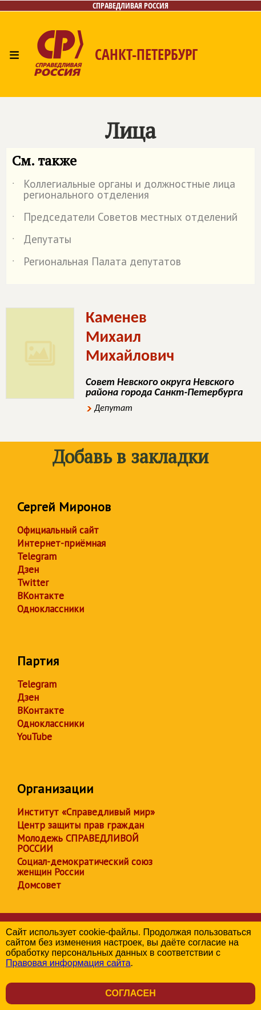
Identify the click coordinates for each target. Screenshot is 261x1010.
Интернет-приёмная (61, 543)
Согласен (130, 993)
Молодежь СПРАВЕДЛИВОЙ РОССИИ (78, 843)
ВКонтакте (40, 596)
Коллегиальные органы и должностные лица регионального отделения (123, 190)
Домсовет (39, 885)
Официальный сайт (58, 530)
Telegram (37, 556)
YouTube (34, 737)
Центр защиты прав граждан (80, 825)
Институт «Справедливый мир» (86, 812)
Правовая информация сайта (68, 963)
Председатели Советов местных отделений (125, 219)
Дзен (28, 569)
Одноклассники (50, 609)
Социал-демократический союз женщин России (84, 867)
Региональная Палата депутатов (96, 263)
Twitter (33, 582)
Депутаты (41, 241)
